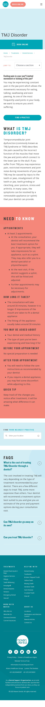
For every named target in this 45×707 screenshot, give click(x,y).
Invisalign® (7, 586)
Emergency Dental (10, 595)
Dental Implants (9, 589)
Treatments (15, 53)
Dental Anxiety (29, 571)
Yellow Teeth (28, 580)
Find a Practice (22, 117)
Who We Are (8, 611)
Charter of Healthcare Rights (27, 657)
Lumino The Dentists (31, 668)
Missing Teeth (28, 584)
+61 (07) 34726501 (29, 672)
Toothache (28, 574)
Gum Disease (28, 590)
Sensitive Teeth (29, 587)
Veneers (6, 592)
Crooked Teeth (29, 593)
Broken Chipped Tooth (32, 577)
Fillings (6, 579)
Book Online (18, 4)
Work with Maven (9, 605)
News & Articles (29, 619)
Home (6, 53)
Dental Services (27, 53)
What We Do (8, 614)
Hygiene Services (9, 576)
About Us (28, 607)
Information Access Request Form (22, 665)
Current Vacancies (10, 621)
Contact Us (28, 623)
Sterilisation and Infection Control (32, 615)
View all (6, 598)
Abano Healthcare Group (14, 668)
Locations (27, 611)
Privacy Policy (11, 657)
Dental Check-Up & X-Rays (11, 572)
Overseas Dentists (10, 618)
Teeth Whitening (9, 582)
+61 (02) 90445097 (15, 672)
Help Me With (31, 567)
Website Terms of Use (22, 661)
